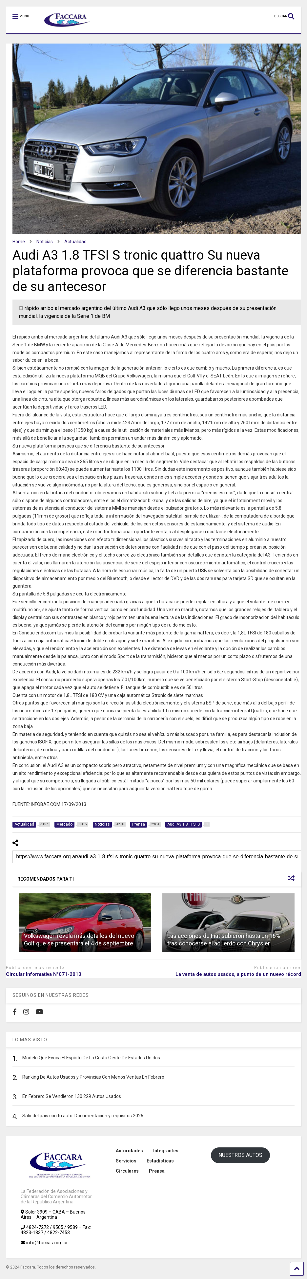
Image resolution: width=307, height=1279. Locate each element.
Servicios (126, 1160)
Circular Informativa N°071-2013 (43, 974)
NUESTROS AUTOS (240, 1155)
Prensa (157, 1171)
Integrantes (165, 1150)
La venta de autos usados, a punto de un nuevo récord (238, 974)
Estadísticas (160, 1160)
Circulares (127, 1171)
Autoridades (129, 1150)
